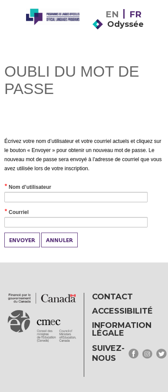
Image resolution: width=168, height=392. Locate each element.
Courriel (28, 212)
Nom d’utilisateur (39, 187)
